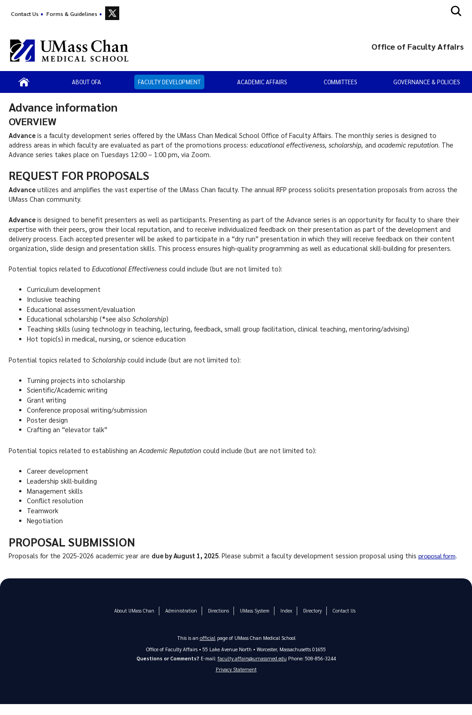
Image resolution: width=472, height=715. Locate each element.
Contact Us (25, 13)
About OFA (86, 82)
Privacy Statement (236, 679)
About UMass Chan (136, 620)
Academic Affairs (262, 82)
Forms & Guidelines (71, 13)
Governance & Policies (426, 82)
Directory (309, 620)
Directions (218, 620)
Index (283, 620)
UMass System (253, 620)
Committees (340, 82)
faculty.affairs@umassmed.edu (251, 667)
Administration (181, 620)
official (207, 647)
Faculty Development (169, 82)
